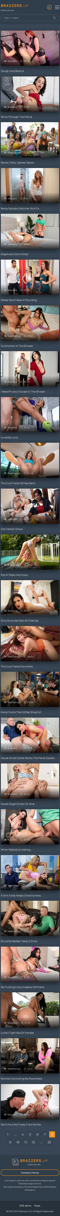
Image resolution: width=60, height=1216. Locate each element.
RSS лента (25, 1205)
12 (33, 1142)
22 (49, 1142)
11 (25, 1142)
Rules (37, 1205)
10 (18, 1142)
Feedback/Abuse (30, 1172)
